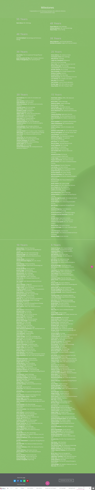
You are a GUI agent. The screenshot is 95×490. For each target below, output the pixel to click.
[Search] (89, 488)
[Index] (7, 488)
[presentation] (47, 9)
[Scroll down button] (47, 483)
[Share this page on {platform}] (15, 481)
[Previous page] (92, 267)
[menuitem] (16, 488)
